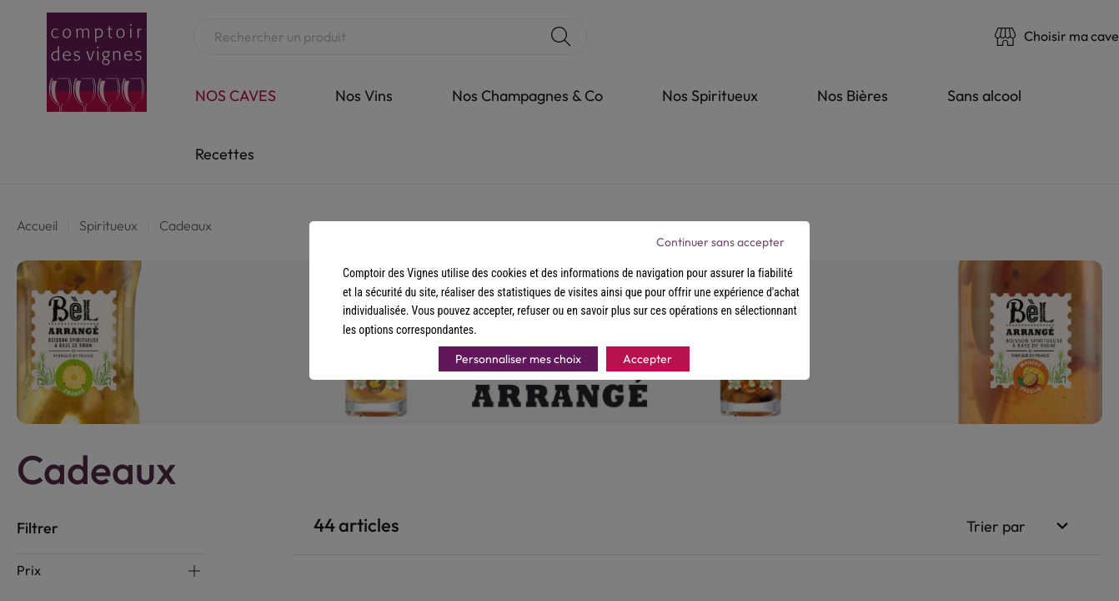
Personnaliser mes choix (518, 358)
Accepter (647, 358)
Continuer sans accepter (720, 242)
